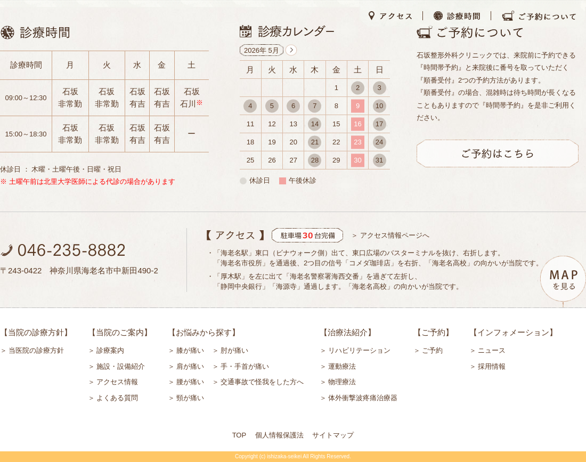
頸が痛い (190, 398)
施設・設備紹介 (120, 366)
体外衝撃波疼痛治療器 (362, 398)
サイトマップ (333, 435)
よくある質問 (117, 398)
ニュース (492, 350)
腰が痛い (190, 382)
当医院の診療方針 (36, 350)
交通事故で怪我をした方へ (262, 382)
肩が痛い (190, 366)
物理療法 (342, 382)
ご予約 (432, 350)
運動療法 (342, 366)
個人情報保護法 (279, 435)
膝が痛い (190, 350)
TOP (239, 435)
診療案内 (110, 350)
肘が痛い (234, 350)
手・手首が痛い (245, 366)
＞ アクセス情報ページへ (390, 235)
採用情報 (492, 366)
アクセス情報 (117, 382)
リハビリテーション (359, 350)
